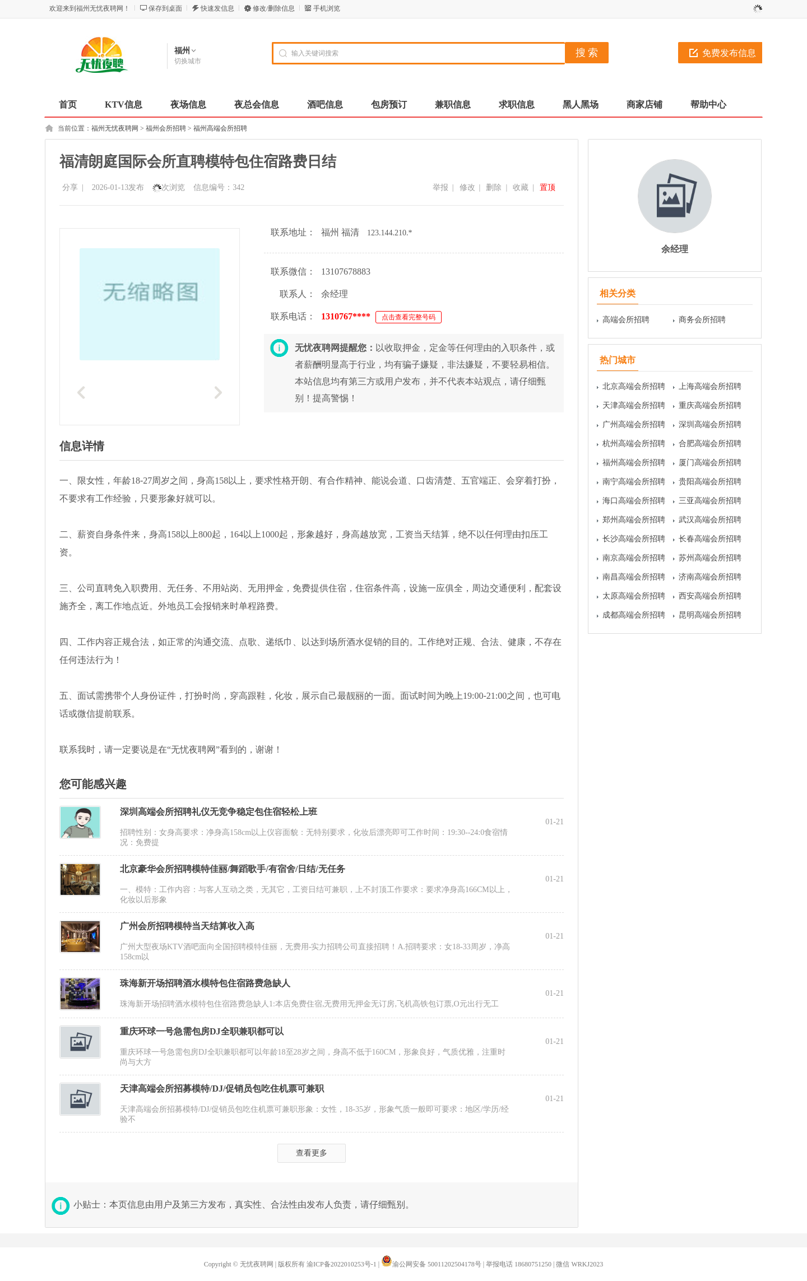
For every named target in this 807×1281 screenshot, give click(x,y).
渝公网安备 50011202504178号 (431, 1264)
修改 (467, 187)
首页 (68, 104)
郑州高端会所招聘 (633, 520)
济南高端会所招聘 (710, 577)
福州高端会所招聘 (220, 128)
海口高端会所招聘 (633, 500)
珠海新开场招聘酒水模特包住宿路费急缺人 (205, 983)
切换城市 (187, 61)
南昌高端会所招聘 (633, 577)
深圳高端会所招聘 (710, 424)
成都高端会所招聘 (633, 615)
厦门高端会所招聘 (710, 462)
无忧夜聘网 (256, 1264)
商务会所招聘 (702, 319)
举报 (440, 187)
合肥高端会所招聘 (710, 443)
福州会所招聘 (166, 128)
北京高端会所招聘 (633, 386)
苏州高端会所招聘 (710, 558)
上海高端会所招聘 (710, 386)
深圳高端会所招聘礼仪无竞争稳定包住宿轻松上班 (218, 811)
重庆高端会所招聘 (710, 405)
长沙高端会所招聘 (633, 539)
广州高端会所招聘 (633, 424)
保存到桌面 (165, 8)
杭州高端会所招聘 (633, 443)
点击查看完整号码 (408, 317)
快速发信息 (217, 8)
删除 (494, 187)
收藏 (520, 187)
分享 (70, 187)
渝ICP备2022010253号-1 (342, 1264)
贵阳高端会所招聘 (710, 481)
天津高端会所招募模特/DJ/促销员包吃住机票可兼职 (222, 1088)
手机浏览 (326, 8)
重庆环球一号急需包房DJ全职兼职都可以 (202, 1031)
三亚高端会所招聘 (710, 500)
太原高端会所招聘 (633, 596)
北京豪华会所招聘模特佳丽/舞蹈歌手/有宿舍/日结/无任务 (232, 869)
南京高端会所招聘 (633, 558)
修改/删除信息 (274, 8)
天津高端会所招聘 (633, 405)
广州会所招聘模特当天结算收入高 (187, 926)
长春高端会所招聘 (710, 539)
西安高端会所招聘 (710, 596)
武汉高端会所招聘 (710, 520)
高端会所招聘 (626, 319)
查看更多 (311, 1153)
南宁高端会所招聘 (633, 481)
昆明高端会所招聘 (710, 615)
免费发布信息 (729, 53)
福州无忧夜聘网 (114, 128)
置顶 (547, 187)
